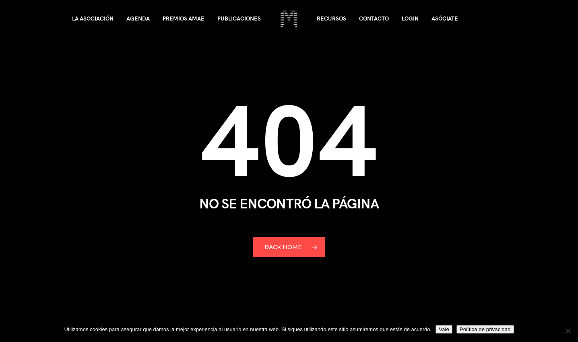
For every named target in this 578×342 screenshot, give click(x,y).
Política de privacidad (485, 329)
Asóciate (444, 18)
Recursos (331, 18)
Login (410, 18)
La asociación (93, 18)
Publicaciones (239, 18)
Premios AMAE (183, 18)
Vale (444, 329)
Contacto (374, 18)
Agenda (138, 18)
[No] (568, 331)
